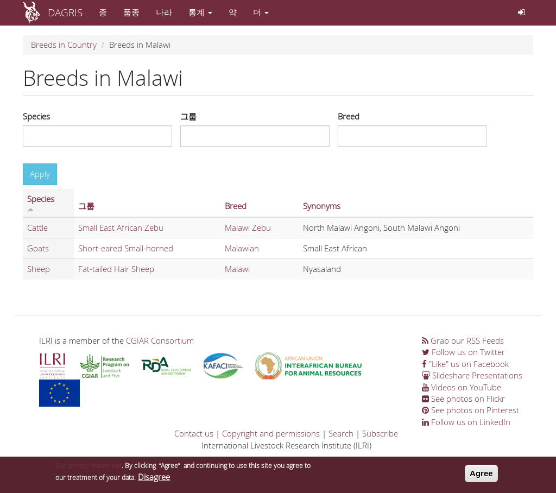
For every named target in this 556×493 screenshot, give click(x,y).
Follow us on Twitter (463, 351)
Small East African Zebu (120, 227)
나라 (164, 12)
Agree (481, 474)
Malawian (242, 248)
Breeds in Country (64, 44)
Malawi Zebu (248, 227)
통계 (200, 12)
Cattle (37, 227)
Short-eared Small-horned (125, 248)
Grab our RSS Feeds (463, 340)
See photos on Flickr (463, 398)
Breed (348, 116)
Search (340, 433)
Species (36, 116)
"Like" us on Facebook (465, 363)
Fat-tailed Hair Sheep (116, 268)
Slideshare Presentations (472, 375)
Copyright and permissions (271, 433)
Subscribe (380, 433)
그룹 (188, 116)
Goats (38, 248)
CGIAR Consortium (160, 340)
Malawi (237, 268)
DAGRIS (65, 12)
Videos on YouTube (461, 387)
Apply (40, 173)
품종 (131, 12)
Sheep (38, 268)
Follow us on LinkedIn (466, 421)
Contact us (193, 433)
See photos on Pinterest (470, 409)
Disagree (154, 477)
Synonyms (321, 205)
